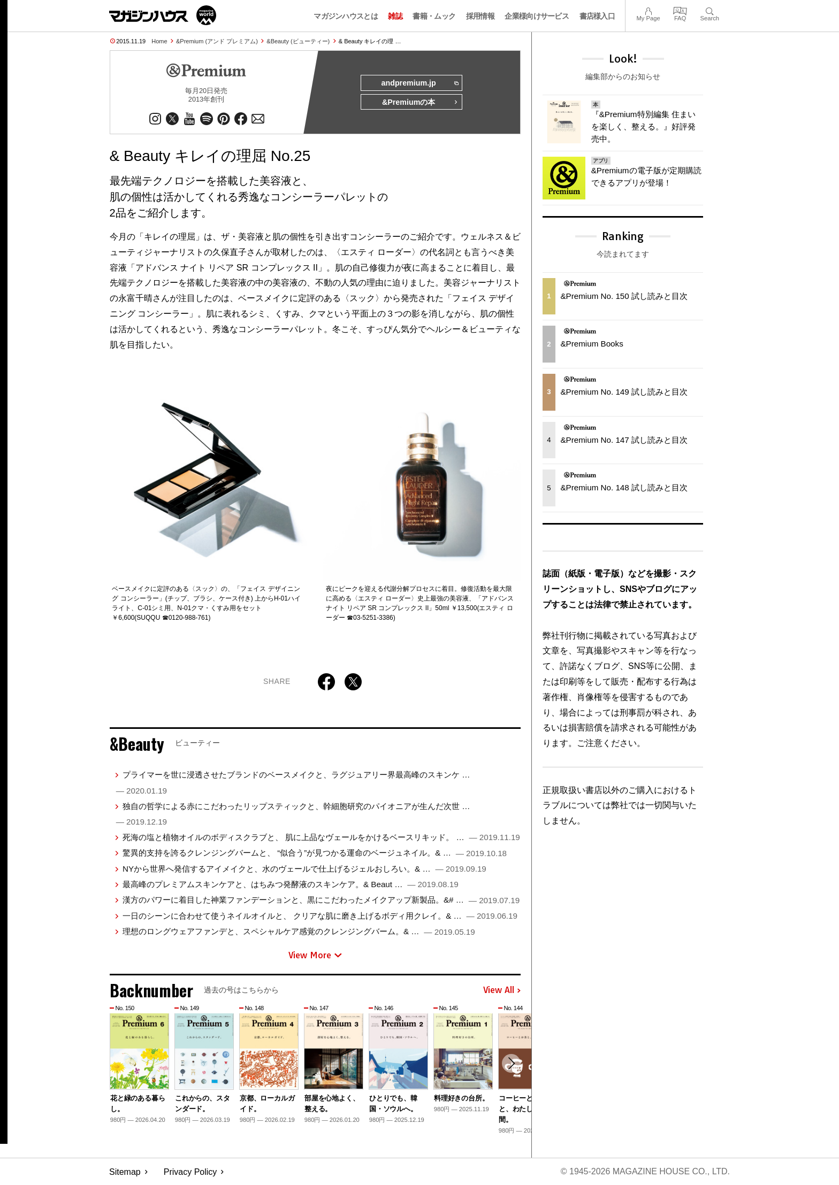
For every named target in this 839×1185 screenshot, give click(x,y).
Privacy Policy (190, 1171)
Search (709, 10)
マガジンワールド (162, 15)
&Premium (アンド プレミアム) (217, 41)
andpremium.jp (419, 83)
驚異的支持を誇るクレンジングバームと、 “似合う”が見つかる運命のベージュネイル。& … (315, 853)
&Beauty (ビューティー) (298, 41)
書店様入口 (597, 16)
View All (502, 990)
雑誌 (395, 16)
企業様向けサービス (537, 16)
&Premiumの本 (420, 102)
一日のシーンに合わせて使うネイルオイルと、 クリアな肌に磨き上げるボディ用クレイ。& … (320, 915)
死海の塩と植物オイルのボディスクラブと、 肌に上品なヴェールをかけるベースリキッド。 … (321, 837)
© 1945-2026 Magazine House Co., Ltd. (645, 1171)
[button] (511, 1064)
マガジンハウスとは (346, 16)
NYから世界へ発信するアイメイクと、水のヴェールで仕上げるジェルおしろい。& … (304, 868)
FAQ (680, 10)
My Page (648, 10)
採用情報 (480, 16)
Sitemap (125, 1171)
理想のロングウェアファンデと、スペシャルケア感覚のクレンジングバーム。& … (299, 931)
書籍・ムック (434, 16)
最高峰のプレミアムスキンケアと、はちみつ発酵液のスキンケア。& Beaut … (291, 884)
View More (315, 955)
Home (159, 41)
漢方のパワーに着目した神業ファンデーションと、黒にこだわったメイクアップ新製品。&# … (321, 900)
